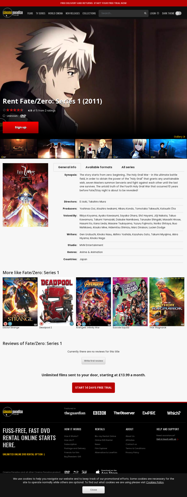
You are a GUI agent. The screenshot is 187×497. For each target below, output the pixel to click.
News (97, 444)
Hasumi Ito (86, 223)
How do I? (69, 440)
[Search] (120, 13)
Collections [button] (89, 13)
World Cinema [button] (55, 13)
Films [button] (30, 13)
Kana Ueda (100, 223)
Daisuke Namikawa (127, 219)
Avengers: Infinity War (87, 327)
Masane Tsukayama (120, 223)
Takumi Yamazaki (104, 219)
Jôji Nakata (160, 215)
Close (93, 489)
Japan (83, 259)
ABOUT (129, 429)
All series (128, 167)
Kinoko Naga (97, 238)
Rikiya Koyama (88, 215)
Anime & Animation (91, 252)
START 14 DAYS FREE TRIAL (93, 388)
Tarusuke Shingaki (150, 219)
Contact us (131, 444)
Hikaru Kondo (126, 208)
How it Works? (71, 436)
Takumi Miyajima (161, 234)
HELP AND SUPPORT (168, 429)
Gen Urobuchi (88, 234)
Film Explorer (101, 448)
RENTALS (100, 429)
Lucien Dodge (157, 227)
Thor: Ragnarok (157, 327)
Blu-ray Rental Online (105, 436)
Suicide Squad (121, 327)
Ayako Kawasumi (108, 215)
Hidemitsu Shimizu (119, 227)
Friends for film (71, 452)
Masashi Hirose (172, 219)
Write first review (93, 360)
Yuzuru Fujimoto (142, 223)
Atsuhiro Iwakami (106, 208)
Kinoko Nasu (104, 234)
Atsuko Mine (100, 227)
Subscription (70, 444)
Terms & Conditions (135, 448)
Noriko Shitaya (162, 223)
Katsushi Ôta (168, 208)
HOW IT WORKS (72, 429)
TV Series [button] (40, 13)
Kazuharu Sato (141, 234)
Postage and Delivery (75, 448)
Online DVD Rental (104, 440)
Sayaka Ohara (128, 215)
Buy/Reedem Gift (72, 456)
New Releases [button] (73, 13)
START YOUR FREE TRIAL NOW (93, 3)
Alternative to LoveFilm (106, 452)
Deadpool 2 (45, 327)
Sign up (20, 127)
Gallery (179, 136)
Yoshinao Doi (87, 208)
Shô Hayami (146, 215)
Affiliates (130, 440)
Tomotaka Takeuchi (147, 208)
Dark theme (168, 13)
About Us (130, 436)
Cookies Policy (155, 482)
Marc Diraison (139, 227)
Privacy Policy (132, 452)
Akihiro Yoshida (122, 234)
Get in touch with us (166, 439)
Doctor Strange (11, 327)
